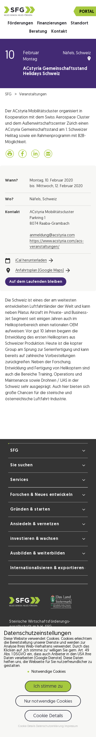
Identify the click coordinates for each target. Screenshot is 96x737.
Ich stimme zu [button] (48, 686)
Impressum (71, 726)
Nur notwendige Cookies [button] (48, 701)
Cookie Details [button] (48, 716)
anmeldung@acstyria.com (52, 235)
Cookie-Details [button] (27, 726)
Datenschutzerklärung (50, 726)
